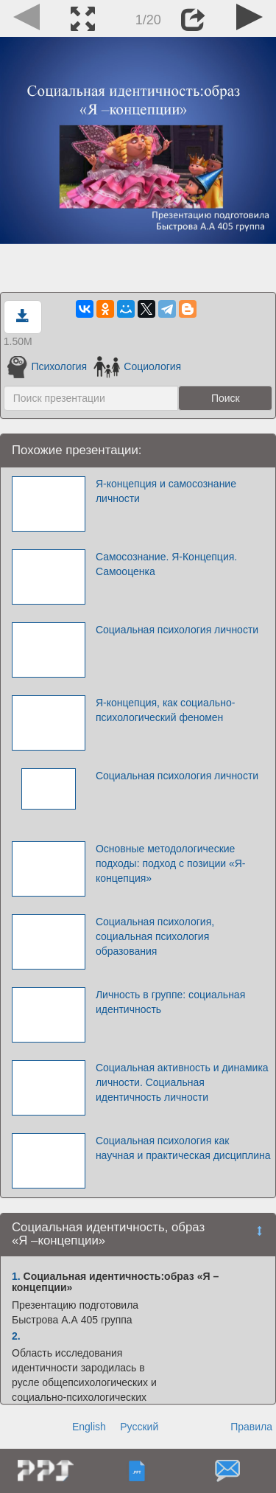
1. (16, 1276)
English (89, 1427)
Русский (139, 1427)
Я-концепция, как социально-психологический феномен (165, 710)
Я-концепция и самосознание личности (166, 491)
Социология (137, 366)
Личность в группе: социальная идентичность (170, 1002)
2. (16, 1336)
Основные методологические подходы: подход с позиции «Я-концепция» (171, 863)
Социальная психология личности (177, 630)
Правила (251, 1427)
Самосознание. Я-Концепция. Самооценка (166, 564)
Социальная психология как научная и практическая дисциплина (183, 1148)
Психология (47, 366)
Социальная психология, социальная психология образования (155, 936)
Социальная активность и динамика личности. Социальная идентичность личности (182, 1082)
